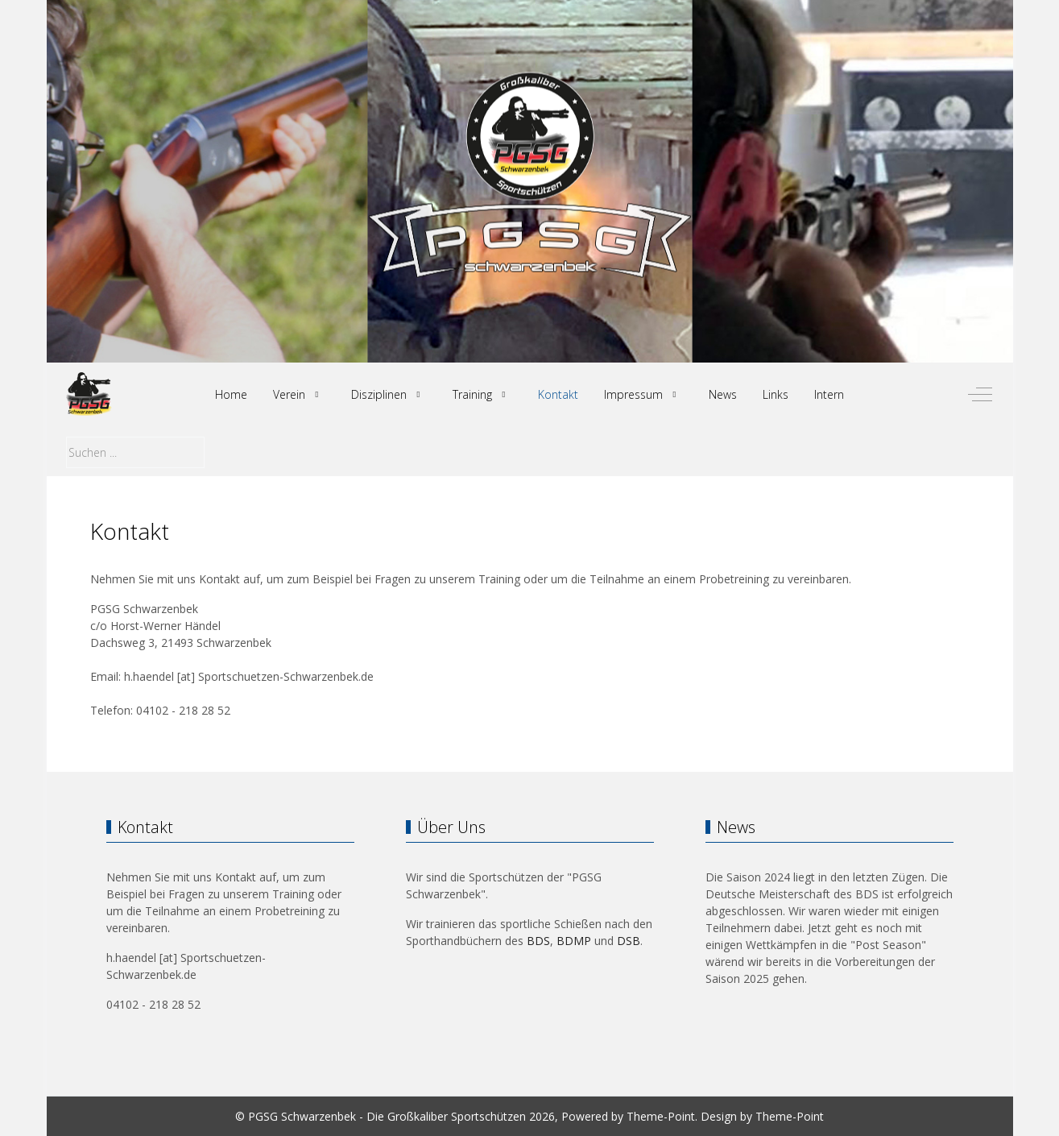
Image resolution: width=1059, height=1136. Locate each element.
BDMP (573, 940)
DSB (628, 940)
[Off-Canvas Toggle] (980, 395)
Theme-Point (661, 1116)
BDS (538, 940)
